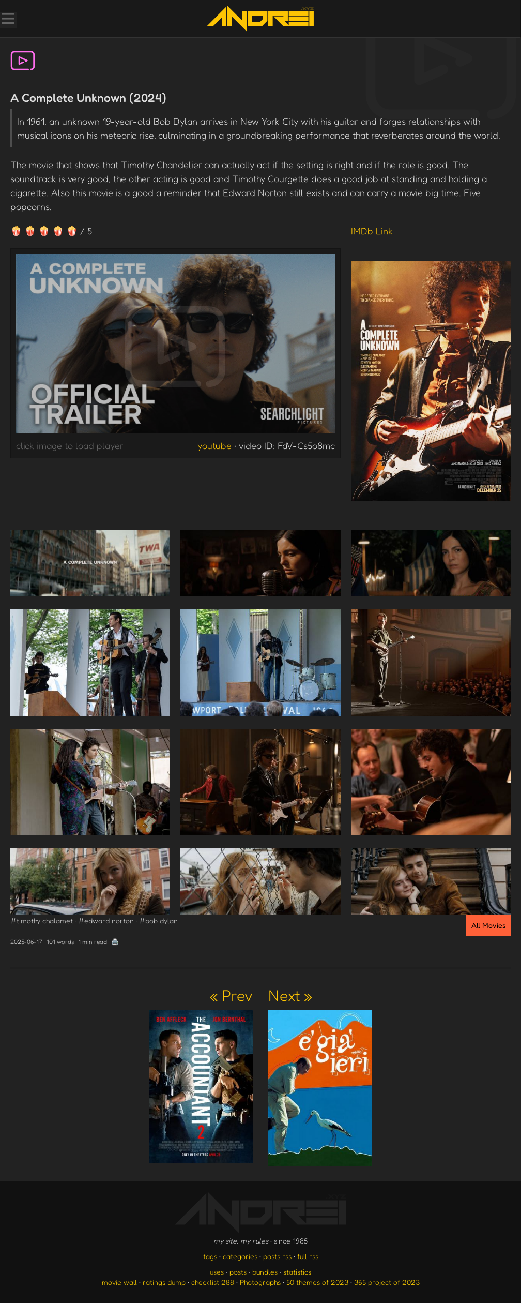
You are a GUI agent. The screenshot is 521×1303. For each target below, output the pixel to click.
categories (240, 1256)
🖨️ (115, 942)
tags (210, 1256)
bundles (265, 1271)
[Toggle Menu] (8, 19)
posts (238, 1271)
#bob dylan (158, 920)
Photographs (260, 1282)
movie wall (119, 1282)
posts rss (277, 1256)
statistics (297, 1271)
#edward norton (106, 920)
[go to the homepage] (260, 19)
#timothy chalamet (41, 920)
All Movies (488, 925)
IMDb (372, 230)
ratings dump (164, 1282)
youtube (214, 445)
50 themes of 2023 (317, 1282)
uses (217, 1271)
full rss (307, 1256)
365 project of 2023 (387, 1282)
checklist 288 (212, 1282)
